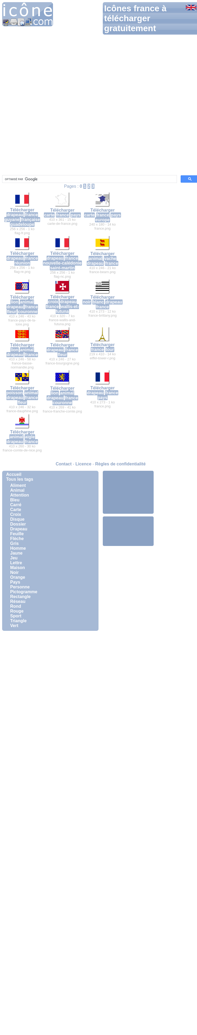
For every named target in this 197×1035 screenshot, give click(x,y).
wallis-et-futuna (67, 309)
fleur (11, 311)
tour (110, 349)
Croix (15, 514)
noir (87, 302)
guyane (12, 219)
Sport (15, 616)
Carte (15, 509)
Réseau (17, 601)
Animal (17, 490)
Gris (14, 543)
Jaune (16, 553)
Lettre (16, 562)
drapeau (15, 214)
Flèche (17, 538)
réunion (22, 263)
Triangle (18, 620)
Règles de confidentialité (120, 464)
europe (102, 220)
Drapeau (18, 529)
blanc (98, 302)
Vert (14, 625)
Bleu (15, 500)
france (31, 214)
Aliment (18, 485)
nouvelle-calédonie (62, 263)
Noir (14, 572)
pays (75, 215)
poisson (14, 392)
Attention (19, 495)
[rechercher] (89, 179)
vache (110, 258)
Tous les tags (19, 479)
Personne (20, 587)
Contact (64, 464)
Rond (15, 606)
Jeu (14, 558)
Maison (17, 567)
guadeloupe (22, 224)
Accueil (13, 474)
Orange (17, 577)
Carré (15, 504)
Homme (18, 548)
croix (53, 301)
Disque (17, 519)
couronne (27, 311)
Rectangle (20, 596)
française (30, 219)
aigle (30, 437)
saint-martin (62, 268)
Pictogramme (23, 591)
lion (14, 302)
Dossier (18, 524)
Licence (83, 464)
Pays (15, 582)
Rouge (17, 611)
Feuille (17, 533)
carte (49, 215)
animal (96, 258)
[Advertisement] (128, 492)
